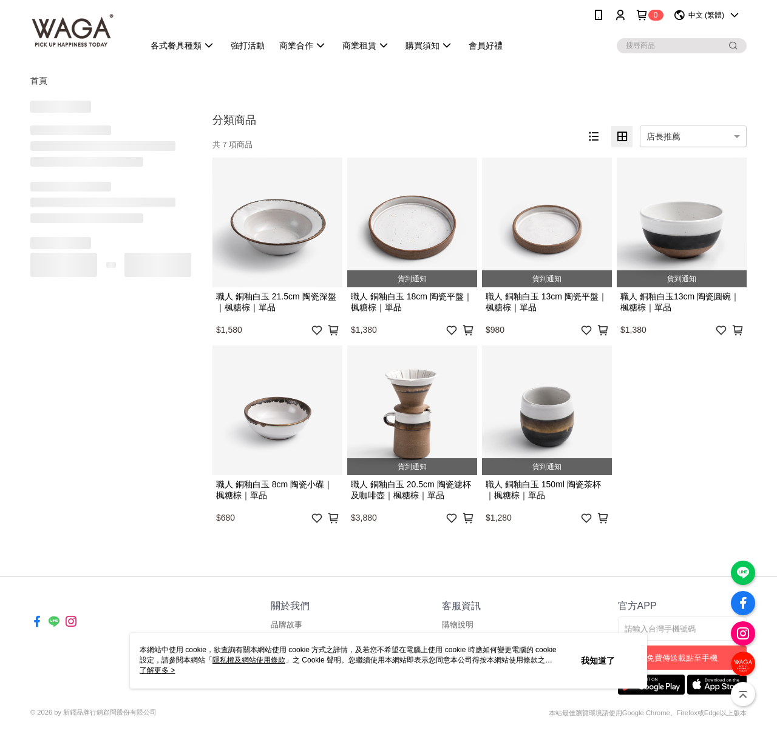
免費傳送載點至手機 (682, 657)
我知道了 (598, 661)
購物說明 (457, 624)
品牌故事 (286, 624)
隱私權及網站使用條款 (248, 660)
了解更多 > (157, 670)
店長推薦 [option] (663, 136)
